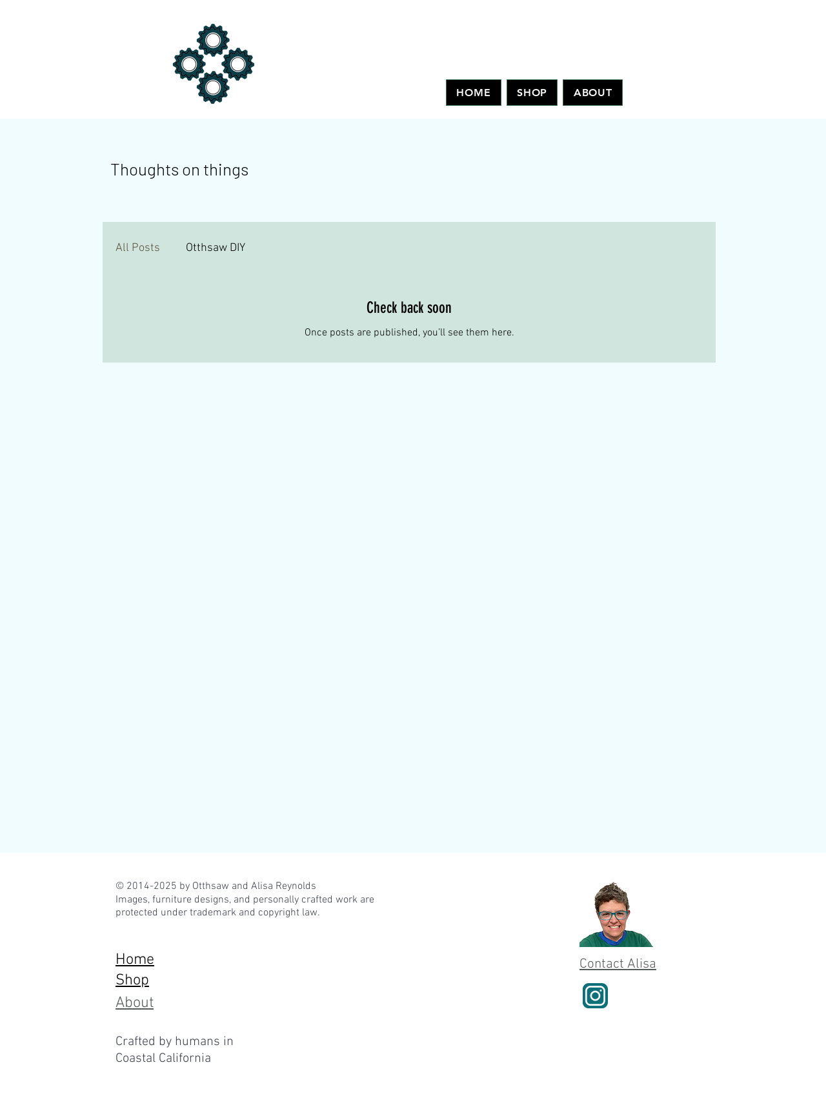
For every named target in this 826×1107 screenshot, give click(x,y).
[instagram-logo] (595, 995)
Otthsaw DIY (215, 248)
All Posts (138, 248)
